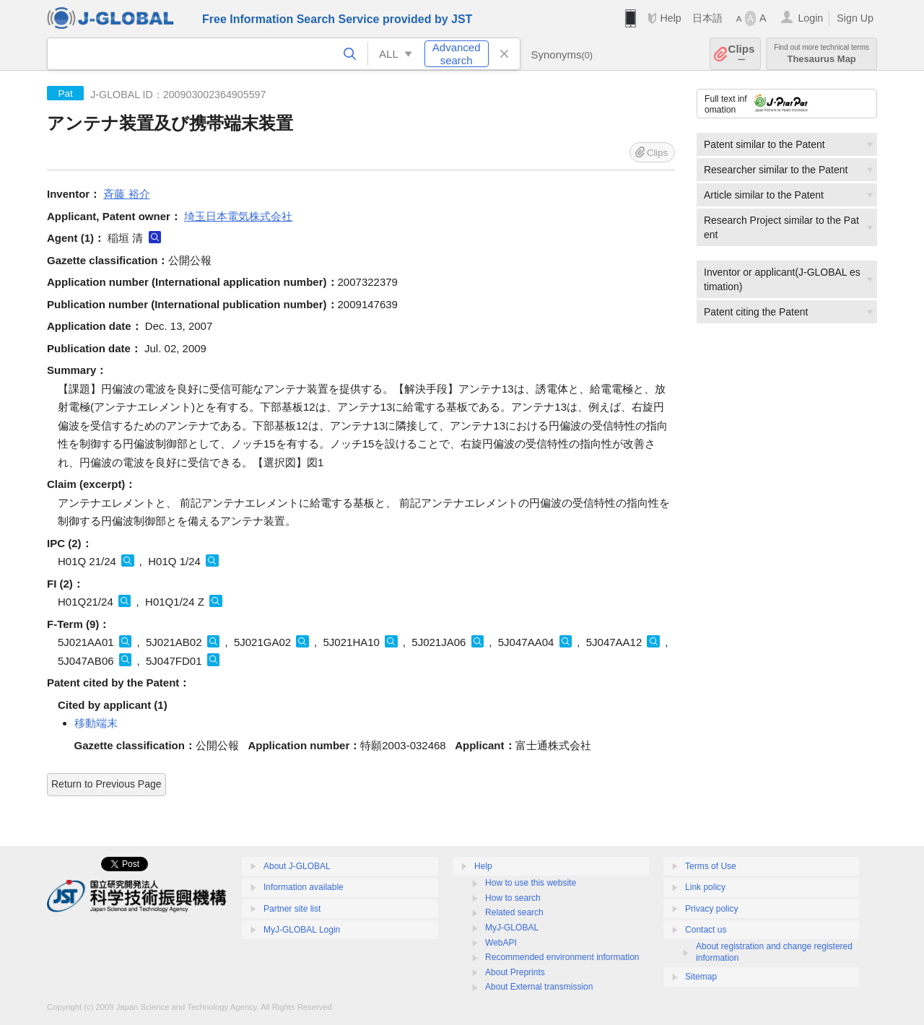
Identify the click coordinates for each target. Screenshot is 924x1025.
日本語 (707, 18)
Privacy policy (711, 909)
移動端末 (96, 723)
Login (810, 18)
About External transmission (539, 987)
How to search (513, 898)
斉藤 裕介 (126, 194)
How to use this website (530, 883)
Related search (514, 912)
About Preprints (515, 972)
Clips (741, 54)
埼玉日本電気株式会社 (238, 216)
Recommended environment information (562, 957)
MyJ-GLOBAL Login (301, 930)
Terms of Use (710, 866)
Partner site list (292, 909)
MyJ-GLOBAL (512, 927)
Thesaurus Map (821, 53)
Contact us (705, 930)
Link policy (705, 887)
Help (670, 18)
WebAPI (501, 943)
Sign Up (855, 18)
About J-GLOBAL (297, 866)
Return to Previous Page (106, 784)
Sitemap (701, 977)
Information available (303, 887)
